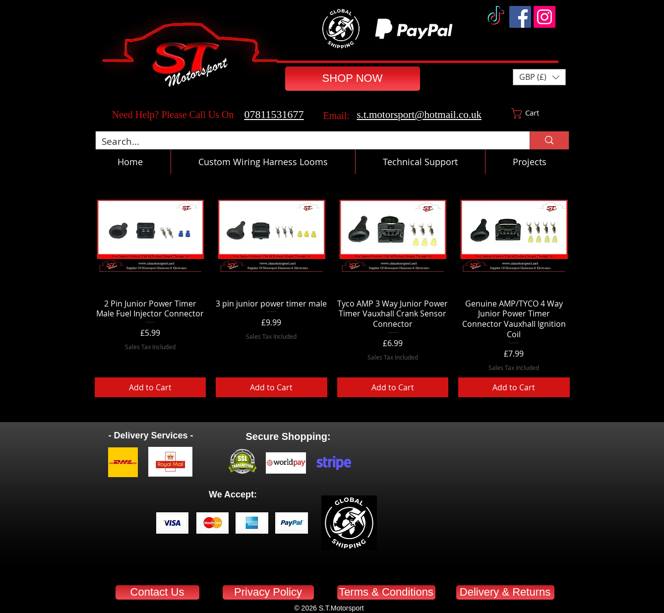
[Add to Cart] (150, 387)
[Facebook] (520, 17)
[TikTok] (496, 17)
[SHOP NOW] (352, 78)
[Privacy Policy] (268, 592)
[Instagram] (544, 17)
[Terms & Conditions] (386, 592)
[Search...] (305, 141)
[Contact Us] (157, 592)
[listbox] (539, 77)
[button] (539, 77)
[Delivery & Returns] (505, 592)
